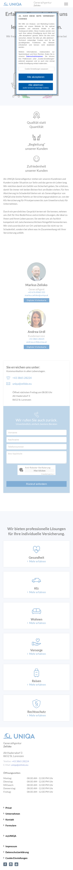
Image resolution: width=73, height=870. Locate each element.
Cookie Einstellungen (16, 858)
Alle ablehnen (36, 86)
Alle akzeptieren (35, 77)
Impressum (11, 846)
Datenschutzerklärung (17, 852)
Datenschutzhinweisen (34, 56)
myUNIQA (10, 836)
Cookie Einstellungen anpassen (36, 69)
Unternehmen (12, 813)
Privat (8, 807)
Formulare (10, 825)
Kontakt (9, 819)
